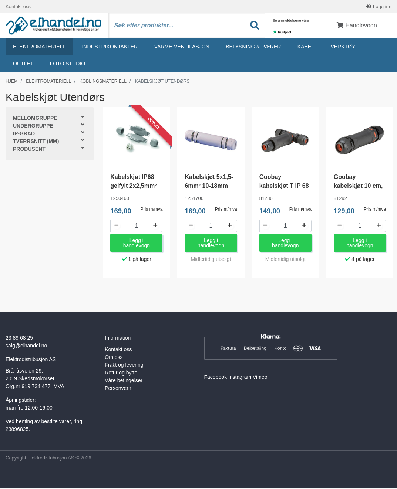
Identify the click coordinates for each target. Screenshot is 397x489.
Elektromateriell (39, 48)
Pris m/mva (151, 210)
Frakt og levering (124, 367)
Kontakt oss (18, 7)
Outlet (23, 65)
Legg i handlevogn (136, 244)
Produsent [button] (29, 151)
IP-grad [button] (24, 135)
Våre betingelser (123, 382)
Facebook (215, 379)
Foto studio (67, 65)
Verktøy (342, 48)
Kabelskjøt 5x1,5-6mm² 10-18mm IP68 (209, 188)
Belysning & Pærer (253, 48)
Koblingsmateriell (103, 83)
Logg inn (382, 7)
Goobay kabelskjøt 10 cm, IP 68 (358, 188)
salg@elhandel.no (26, 347)
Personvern (118, 390)
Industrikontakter (110, 48)
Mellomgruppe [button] (35, 120)
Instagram (239, 379)
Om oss (113, 359)
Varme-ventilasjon (181, 48)
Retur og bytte (121, 374)
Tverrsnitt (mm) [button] (36, 143)
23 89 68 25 (19, 340)
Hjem (12, 83)
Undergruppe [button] (33, 127)
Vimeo (260, 379)
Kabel (305, 48)
